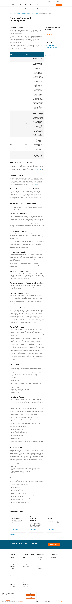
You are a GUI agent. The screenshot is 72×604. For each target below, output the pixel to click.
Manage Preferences (30, 599)
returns (35, 184)
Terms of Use (8, 600)
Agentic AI (12, 4)
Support (57, 1)
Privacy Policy (21, 601)
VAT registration (38, 169)
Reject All (30, 597)
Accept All (30, 595)
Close (30, 593)
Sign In (61, 1)
